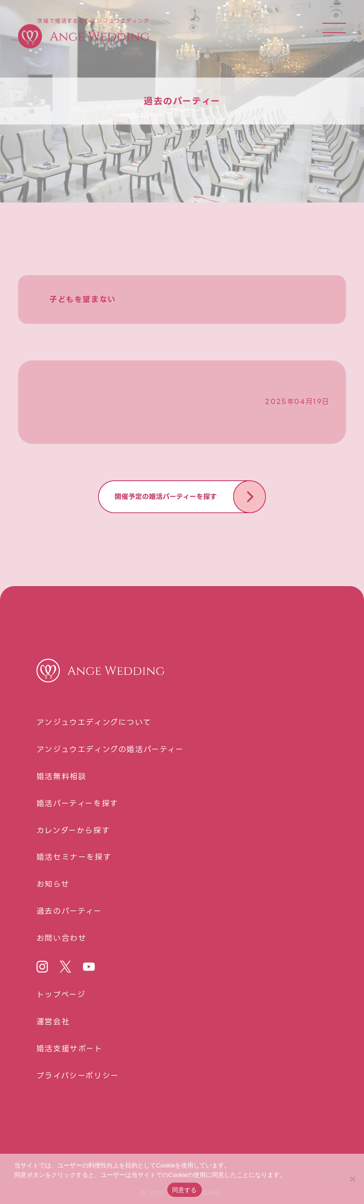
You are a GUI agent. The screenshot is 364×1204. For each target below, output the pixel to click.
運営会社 (53, 1022)
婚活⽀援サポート (69, 1049)
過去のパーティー (69, 911)
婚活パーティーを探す (77, 804)
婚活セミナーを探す (73, 857)
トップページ (61, 995)
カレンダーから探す (73, 831)
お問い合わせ (61, 938)
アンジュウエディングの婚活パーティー (110, 749)
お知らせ (52, 884)
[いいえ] (352, 1179)
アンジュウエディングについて (93, 722)
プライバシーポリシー (77, 1076)
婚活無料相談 (61, 776)
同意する (184, 1190)
